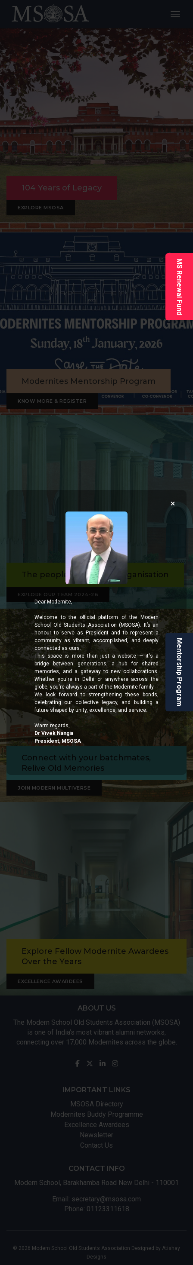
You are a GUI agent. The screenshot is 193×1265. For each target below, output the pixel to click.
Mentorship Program (179, 672)
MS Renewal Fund (179, 286)
